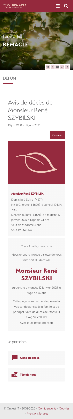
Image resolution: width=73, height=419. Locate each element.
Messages (57, 134)
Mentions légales (37, 413)
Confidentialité (47, 408)
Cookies (64, 408)
